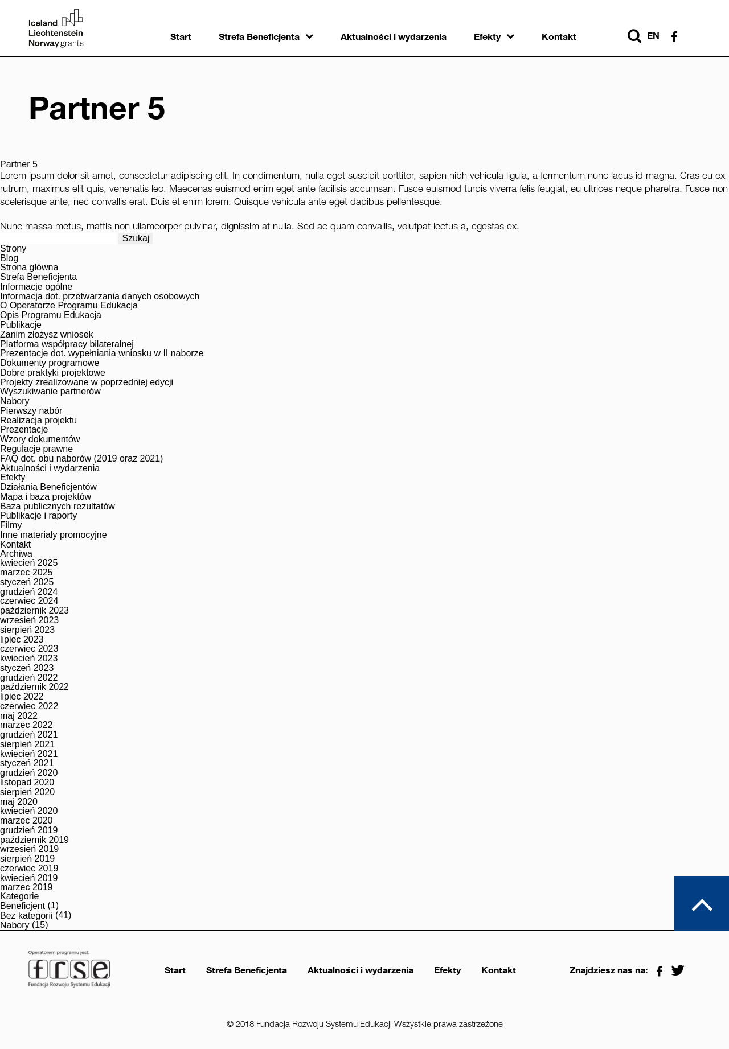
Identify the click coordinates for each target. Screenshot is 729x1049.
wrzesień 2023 (29, 620)
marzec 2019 (26, 887)
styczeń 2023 (27, 668)
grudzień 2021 (29, 734)
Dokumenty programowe (49, 363)
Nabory (15, 401)
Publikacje (21, 325)
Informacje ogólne (36, 286)
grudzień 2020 (29, 773)
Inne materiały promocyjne (53, 535)
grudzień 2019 (29, 830)
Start (180, 37)
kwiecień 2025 (29, 562)
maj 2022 (19, 716)
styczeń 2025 (27, 582)
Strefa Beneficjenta (259, 37)
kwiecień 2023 (29, 658)
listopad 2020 (27, 782)
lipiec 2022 (22, 696)
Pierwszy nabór (31, 411)
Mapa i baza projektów (45, 496)
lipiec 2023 (22, 639)
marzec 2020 (26, 820)
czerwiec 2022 (29, 706)
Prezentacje (24, 429)
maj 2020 (19, 802)
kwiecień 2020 (29, 811)
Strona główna (29, 267)
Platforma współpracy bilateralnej (67, 344)
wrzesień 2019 (29, 849)
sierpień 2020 (27, 792)
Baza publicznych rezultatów (57, 506)
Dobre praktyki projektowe (52, 372)
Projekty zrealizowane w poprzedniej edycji (86, 382)
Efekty (487, 37)
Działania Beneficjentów (48, 487)
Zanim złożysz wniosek (46, 334)
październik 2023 (34, 610)
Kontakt (559, 37)
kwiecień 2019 (29, 878)
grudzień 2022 (29, 677)
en (653, 36)
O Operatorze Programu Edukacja (69, 305)
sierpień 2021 (27, 744)
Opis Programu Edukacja (50, 315)
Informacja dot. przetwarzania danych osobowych (99, 296)
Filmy (11, 525)
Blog (9, 258)
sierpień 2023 (27, 630)
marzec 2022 (26, 725)
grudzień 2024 (29, 592)
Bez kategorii (26, 915)
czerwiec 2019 (29, 868)
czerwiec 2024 (29, 601)
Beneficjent (22, 906)
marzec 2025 (26, 572)
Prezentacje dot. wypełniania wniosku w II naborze (102, 353)
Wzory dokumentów (40, 439)
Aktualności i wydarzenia (394, 37)
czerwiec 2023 (29, 648)
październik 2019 (34, 840)
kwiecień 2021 (29, 754)
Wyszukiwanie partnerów (50, 391)
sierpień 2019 (27, 858)
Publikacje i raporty (38, 515)
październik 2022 (34, 687)
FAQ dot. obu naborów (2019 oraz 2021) (81, 458)
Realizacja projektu (38, 420)
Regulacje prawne (36, 449)
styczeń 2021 (27, 763)
